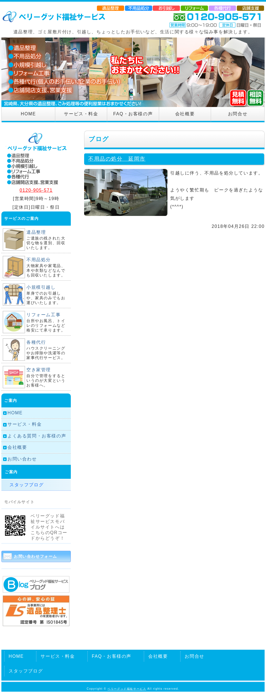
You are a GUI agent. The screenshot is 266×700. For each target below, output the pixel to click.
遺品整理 (36, 232)
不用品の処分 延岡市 (116, 159)
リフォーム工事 (43, 314)
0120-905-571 (36, 190)
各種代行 (36, 342)
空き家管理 (38, 369)
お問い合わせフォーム (35, 556)
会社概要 (185, 113)
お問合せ (237, 113)
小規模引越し (41, 287)
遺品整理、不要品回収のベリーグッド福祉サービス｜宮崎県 (53, 17)
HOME (28, 113)
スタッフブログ (26, 484)
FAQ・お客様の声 (133, 113)
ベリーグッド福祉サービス (126, 688)
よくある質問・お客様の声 (36, 436)
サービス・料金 (81, 113)
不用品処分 (38, 259)
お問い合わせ (22, 459)
